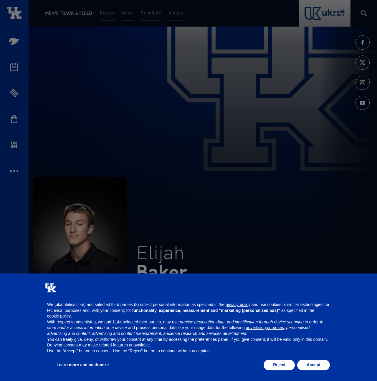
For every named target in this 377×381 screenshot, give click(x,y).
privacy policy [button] (238, 304)
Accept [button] (313, 364)
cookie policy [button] (59, 316)
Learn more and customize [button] (83, 364)
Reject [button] (279, 364)
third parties (150, 322)
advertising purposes (265, 327)
